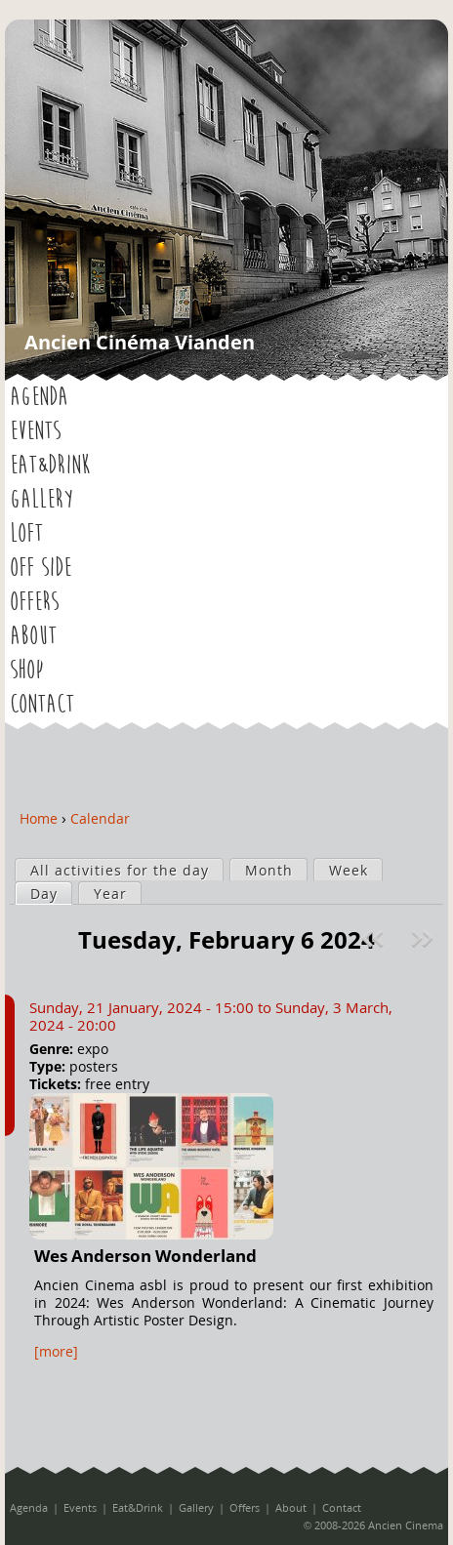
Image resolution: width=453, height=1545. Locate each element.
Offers (34, 602)
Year (110, 893)
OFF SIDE (40, 568)
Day (50, 893)
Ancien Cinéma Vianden (139, 342)
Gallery (41, 499)
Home (39, 818)
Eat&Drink (50, 465)
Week (348, 870)
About (33, 636)
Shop (26, 670)
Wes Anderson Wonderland (145, 1255)
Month (269, 870)
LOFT (26, 533)
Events (35, 431)
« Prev (375, 939)
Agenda (39, 397)
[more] (56, 1351)
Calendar (100, 818)
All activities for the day (119, 870)
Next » (424, 939)
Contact (42, 704)
